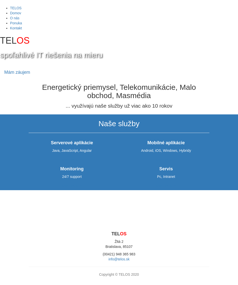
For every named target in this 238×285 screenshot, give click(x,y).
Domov (15, 13)
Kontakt (16, 28)
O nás (14, 18)
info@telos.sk (119, 259)
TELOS (16, 8)
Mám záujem (17, 72)
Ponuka (16, 23)
